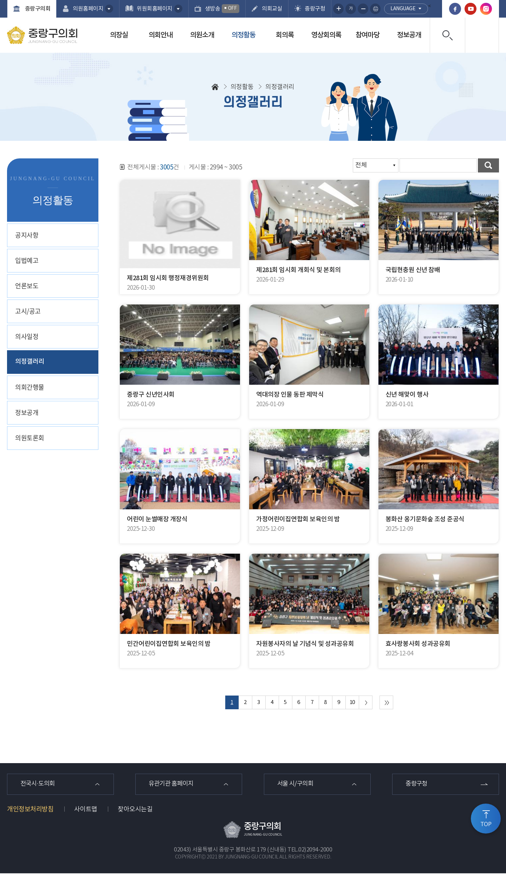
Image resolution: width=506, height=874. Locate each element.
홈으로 (215, 87)
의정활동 (243, 35)
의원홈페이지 (88, 9)
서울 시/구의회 (297, 784)
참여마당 (367, 35)
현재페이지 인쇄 (375, 9)
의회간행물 (29, 387)
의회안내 (161, 35)
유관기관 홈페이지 (173, 784)
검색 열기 (447, 35)
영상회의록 (326, 35)
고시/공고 (28, 311)
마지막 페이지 (386, 702)
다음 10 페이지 (365, 702)
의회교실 (272, 9)
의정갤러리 (29, 361)
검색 (488, 165)
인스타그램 (486, 9)
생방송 (222, 8)
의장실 (119, 35)
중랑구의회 (37, 9)
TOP (486, 824)
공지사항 (26, 235)
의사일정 (26, 336)
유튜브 (470, 9)
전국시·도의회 (39, 784)
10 (352, 702)
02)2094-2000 (315, 850)
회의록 (285, 35)
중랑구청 (315, 9)
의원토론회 (29, 437)
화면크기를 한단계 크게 (338, 9)
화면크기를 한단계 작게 (363, 9)
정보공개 (409, 35)
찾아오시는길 (135, 810)
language (402, 9)
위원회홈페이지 (155, 9)
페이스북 (455, 9)
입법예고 (26, 260)
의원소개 (202, 35)
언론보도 (26, 285)
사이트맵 (85, 810)
